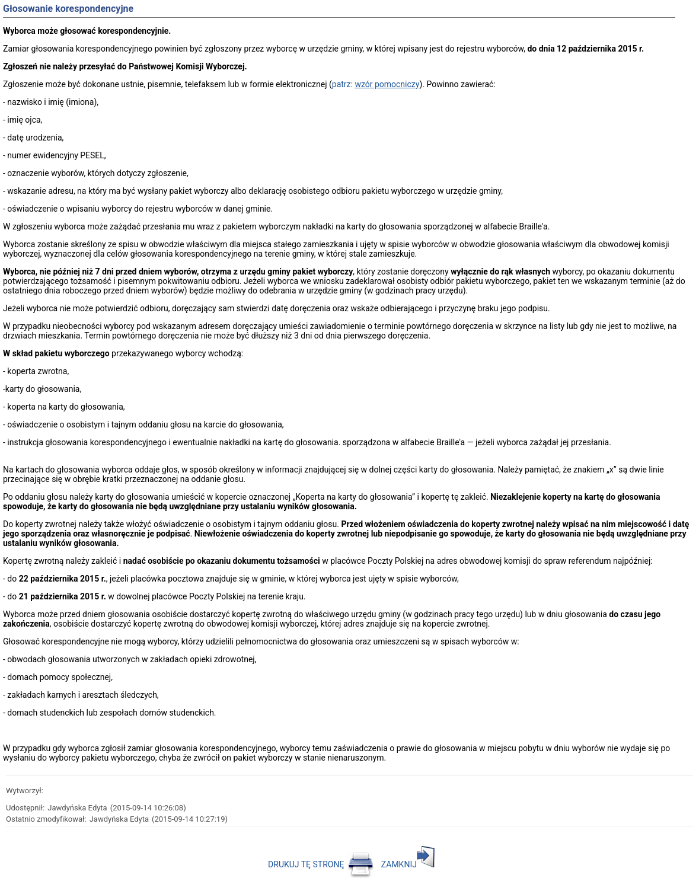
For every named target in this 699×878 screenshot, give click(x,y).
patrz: (376, 84)
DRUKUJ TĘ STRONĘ (321, 864)
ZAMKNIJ (408, 864)
